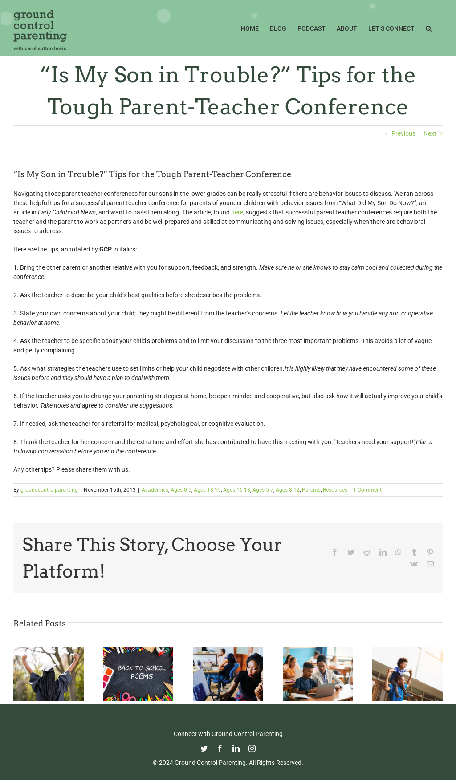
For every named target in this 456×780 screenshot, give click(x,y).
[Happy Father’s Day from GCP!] (407, 650)
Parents (311, 490)
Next (429, 133)
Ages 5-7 (262, 490)
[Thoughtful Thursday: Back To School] (138, 650)
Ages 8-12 (288, 490)
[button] (429, 27)
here (237, 212)
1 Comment (367, 490)
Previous (403, 133)
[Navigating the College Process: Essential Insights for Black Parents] (228, 650)
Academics (155, 490)
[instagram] (252, 748)
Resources (335, 490)
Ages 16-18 (236, 490)
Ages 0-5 (181, 490)
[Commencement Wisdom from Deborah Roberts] (48, 650)
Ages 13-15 (207, 490)
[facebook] (220, 748)
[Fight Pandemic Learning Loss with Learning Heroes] (318, 650)
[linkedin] (236, 748)
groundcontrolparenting (49, 490)
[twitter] (204, 748)
